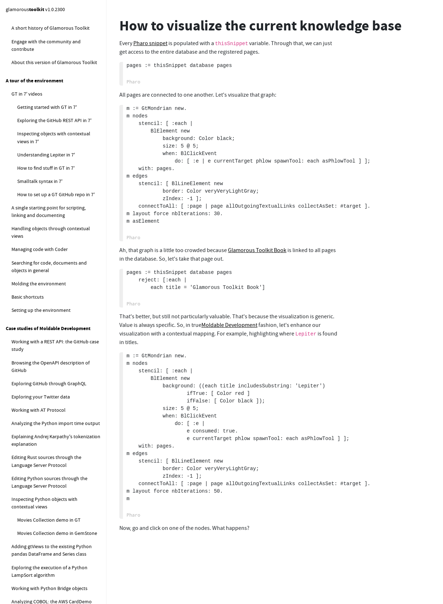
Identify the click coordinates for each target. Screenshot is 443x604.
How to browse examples (38, 432)
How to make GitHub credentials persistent (57, 559)
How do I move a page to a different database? (61, 25)
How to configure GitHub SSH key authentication (58, 518)
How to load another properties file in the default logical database (60, 241)
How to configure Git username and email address (55, 463)
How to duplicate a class (43, 405)
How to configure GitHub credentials (56, 500)
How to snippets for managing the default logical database (53, 150)
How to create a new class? (45, 305)
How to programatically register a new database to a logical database (60, 220)
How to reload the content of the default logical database (58, 199)
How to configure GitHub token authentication (56, 538)
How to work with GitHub (38, 445)
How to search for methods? (47, 392)
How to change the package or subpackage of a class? (49, 349)
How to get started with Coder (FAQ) (49, 292)
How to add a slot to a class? (47, 331)
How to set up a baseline (49, 589)
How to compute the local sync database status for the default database (56, 174)
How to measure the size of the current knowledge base (58, 108)
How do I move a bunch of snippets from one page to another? (60, 87)
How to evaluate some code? (48, 379)
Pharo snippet (150, 43)
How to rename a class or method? (54, 366)
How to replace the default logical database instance (59, 262)
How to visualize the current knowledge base (47, 129)
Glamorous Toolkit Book (257, 250)
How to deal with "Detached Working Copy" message (56, 484)
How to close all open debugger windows (55, 419)
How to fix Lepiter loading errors (51, 278)
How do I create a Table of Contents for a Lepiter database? (61, 66)
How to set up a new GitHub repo (52, 576)
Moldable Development (229, 325)
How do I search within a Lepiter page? (57, 46)
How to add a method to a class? (52, 318)
